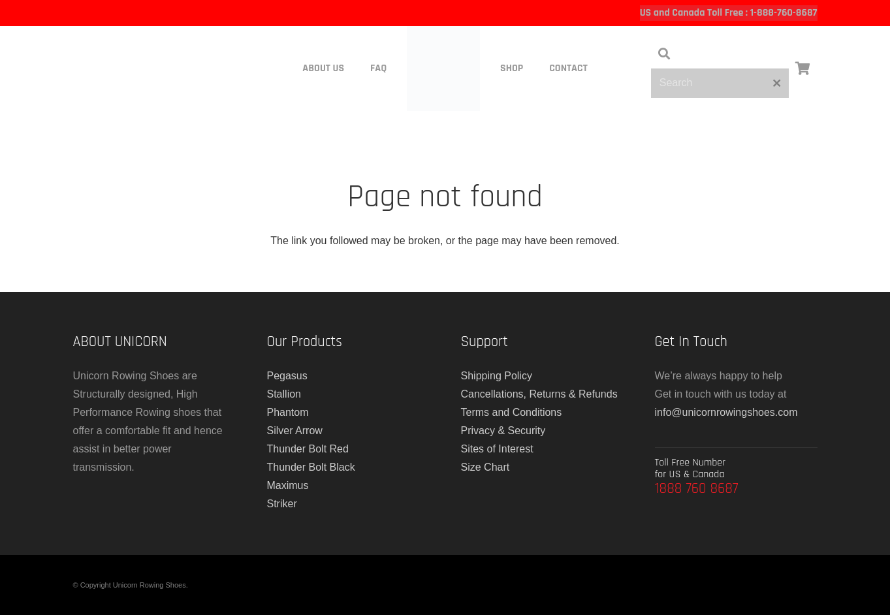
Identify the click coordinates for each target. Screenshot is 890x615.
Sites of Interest (497, 448)
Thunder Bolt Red (308, 448)
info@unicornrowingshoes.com (726, 412)
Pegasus (287, 375)
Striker (282, 503)
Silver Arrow (295, 430)
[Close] (777, 83)
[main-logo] (443, 68)
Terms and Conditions (511, 412)
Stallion (284, 394)
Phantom (288, 412)
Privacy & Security (503, 430)
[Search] (720, 83)
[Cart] (803, 68)
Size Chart (485, 467)
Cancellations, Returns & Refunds (539, 394)
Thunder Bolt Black (311, 467)
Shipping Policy (496, 375)
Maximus (288, 485)
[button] (664, 54)
